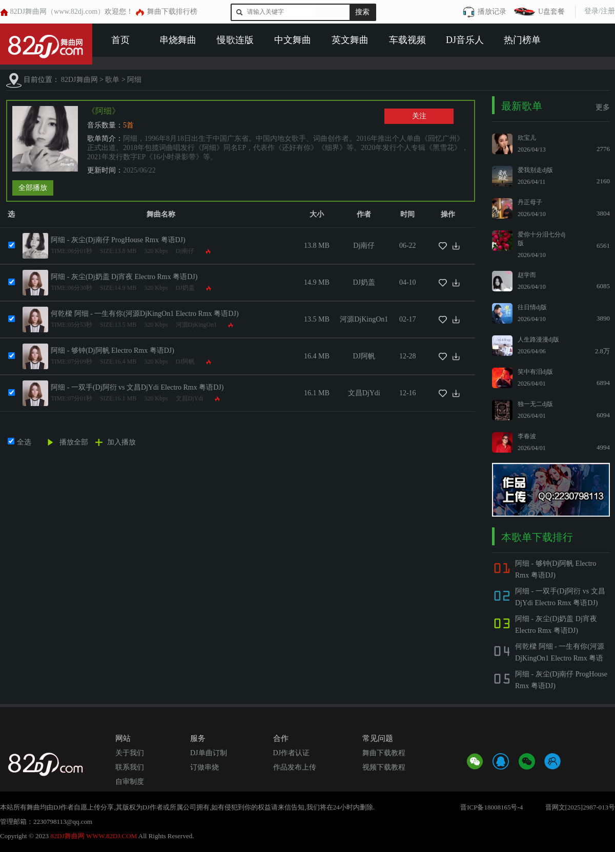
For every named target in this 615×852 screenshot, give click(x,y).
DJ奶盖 (185, 287)
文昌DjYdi (189, 398)
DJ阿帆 (185, 361)
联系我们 (129, 767)
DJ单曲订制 (208, 753)
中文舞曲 (292, 40)
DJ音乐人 (465, 40)
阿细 (134, 79)
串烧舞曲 (177, 40)
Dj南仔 (185, 250)
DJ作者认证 (291, 753)
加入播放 (121, 442)
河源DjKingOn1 (196, 324)
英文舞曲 (350, 40)
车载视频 (407, 40)
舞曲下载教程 (383, 753)
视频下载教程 (383, 767)
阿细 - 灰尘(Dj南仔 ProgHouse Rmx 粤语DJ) (118, 240)
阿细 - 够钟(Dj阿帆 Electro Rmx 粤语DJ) (112, 350)
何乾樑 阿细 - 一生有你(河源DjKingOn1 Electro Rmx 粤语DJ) (144, 313)
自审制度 (129, 781)
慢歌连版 (235, 40)
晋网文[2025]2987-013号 (580, 807)
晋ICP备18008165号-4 (491, 807)
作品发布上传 (294, 767)
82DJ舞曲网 (79, 79)
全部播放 (32, 187)
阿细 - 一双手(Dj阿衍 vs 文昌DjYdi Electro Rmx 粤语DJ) (137, 387)
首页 (120, 40)
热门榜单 (522, 40)
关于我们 (129, 753)
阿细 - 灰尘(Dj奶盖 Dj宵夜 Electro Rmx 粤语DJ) (124, 277)
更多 (603, 107)
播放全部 (73, 442)
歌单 (112, 79)
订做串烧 (204, 767)
